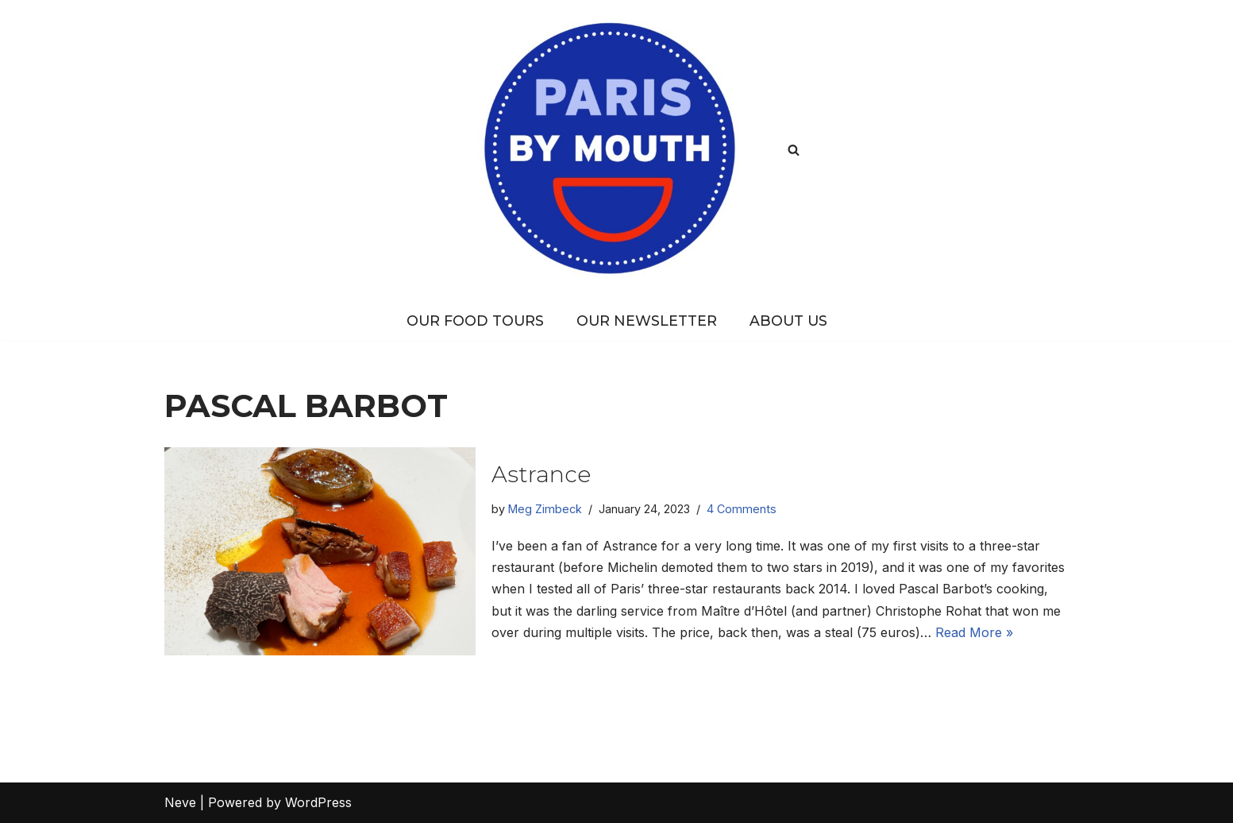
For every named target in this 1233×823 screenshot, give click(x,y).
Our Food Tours (475, 320)
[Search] (794, 150)
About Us (788, 320)
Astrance (541, 474)
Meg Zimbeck (545, 509)
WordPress (318, 802)
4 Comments (741, 509)
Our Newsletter (646, 320)
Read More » (974, 632)
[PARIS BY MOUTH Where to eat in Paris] (616, 149)
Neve (180, 802)
